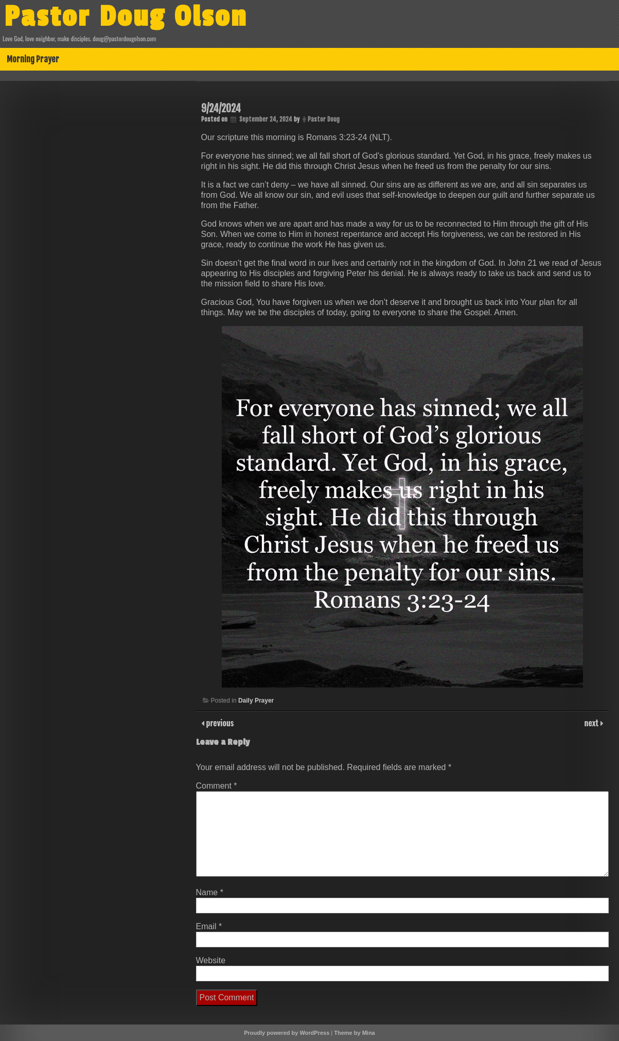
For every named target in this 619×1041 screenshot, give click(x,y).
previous (219, 722)
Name (209, 892)
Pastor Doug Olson (125, 17)
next (592, 722)
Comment (216, 785)
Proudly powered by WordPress (286, 1033)
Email (209, 926)
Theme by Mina (354, 1033)
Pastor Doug (324, 119)
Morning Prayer (33, 59)
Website (211, 960)
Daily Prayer (256, 700)
